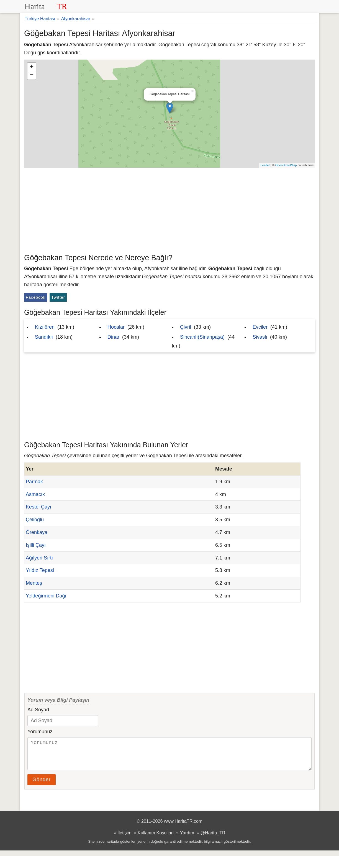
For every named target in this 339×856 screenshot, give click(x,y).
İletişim (124, 838)
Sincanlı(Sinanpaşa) (202, 337)
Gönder (41, 785)
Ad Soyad (38, 709)
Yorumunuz (39, 731)
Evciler (260, 327)
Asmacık (35, 494)
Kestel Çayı (38, 507)
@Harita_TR (213, 838)
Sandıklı (44, 337)
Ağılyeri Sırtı (39, 558)
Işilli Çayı (36, 545)
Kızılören (45, 327)
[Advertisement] (169, 209)
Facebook (35, 297)
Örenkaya (36, 532)
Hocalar (116, 327)
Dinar (113, 337)
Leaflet (265, 165)
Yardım (187, 838)
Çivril (185, 327)
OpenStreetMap (286, 165)
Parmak (34, 481)
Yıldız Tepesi (40, 570)
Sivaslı (260, 337)
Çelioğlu (35, 519)
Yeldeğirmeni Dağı (46, 596)
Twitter (58, 297)
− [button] (32, 75)
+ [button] (32, 67)
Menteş (34, 583)
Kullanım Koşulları (156, 838)
